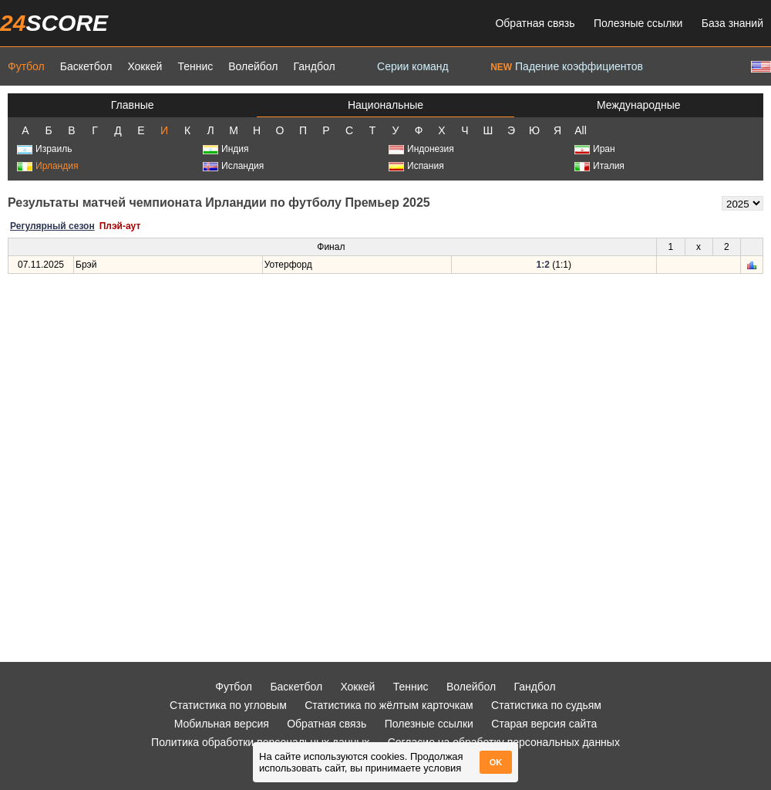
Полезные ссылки (638, 23)
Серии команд (413, 66)
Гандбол (314, 66)
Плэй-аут (120, 226)
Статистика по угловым (228, 705)
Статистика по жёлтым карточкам (389, 705)
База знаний (732, 23)
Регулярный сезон (52, 226)
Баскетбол (86, 66)
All (580, 130)
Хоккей (144, 66)
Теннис (195, 66)
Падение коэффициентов (566, 66)
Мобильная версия (221, 723)
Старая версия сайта (544, 723)
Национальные (385, 105)
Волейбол (253, 66)
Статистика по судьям (546, 705)
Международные (639, 105)
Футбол (26, 66)
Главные (132, 105)
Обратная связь (534, 23)
